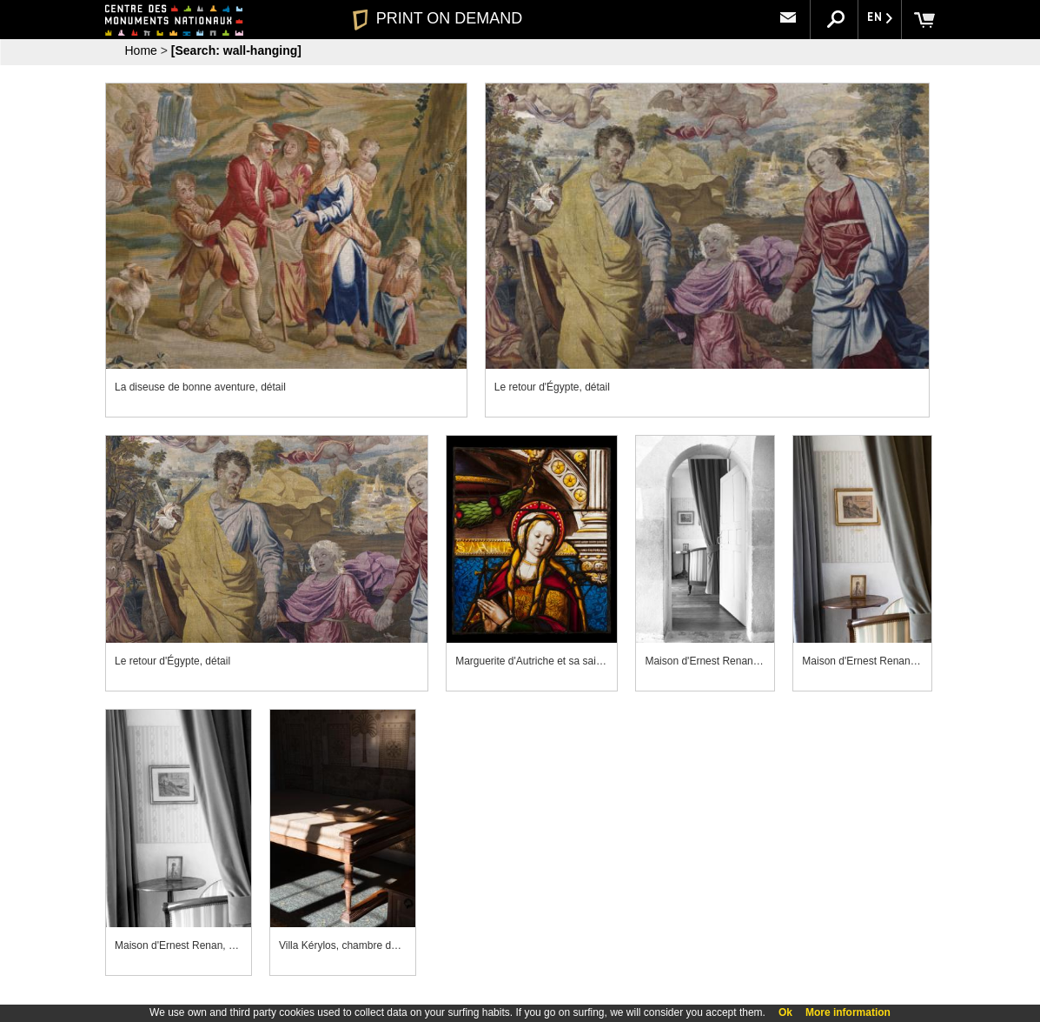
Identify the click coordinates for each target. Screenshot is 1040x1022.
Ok (785, 1012)
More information (848, 1012)
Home (141, 50)
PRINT (438, 18)
